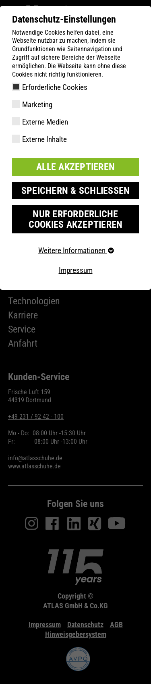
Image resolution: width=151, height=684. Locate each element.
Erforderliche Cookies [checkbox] (54, 87)
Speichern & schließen (75, 190)
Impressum (76, 270)
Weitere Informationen (75, 250)
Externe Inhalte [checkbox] (44, 139)
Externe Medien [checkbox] (45, 122)
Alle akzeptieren (75, 167)
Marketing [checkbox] (37, 104)
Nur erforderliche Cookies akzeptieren (76, 219)
